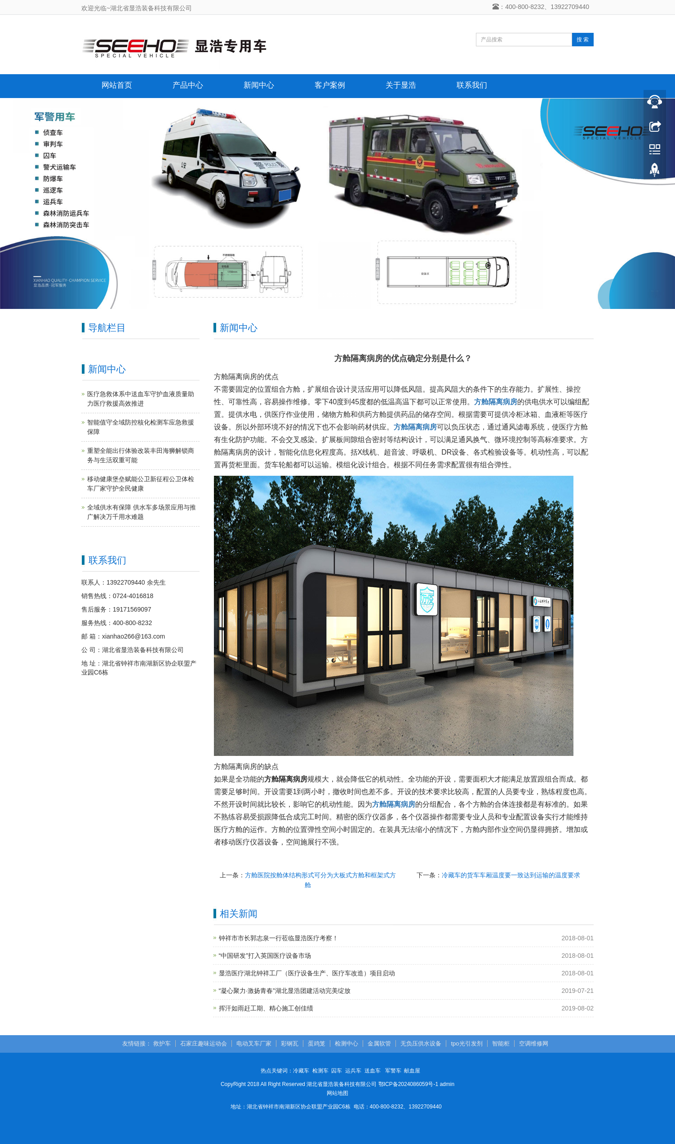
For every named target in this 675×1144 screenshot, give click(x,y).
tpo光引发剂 (466, 1043)
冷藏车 (301, 1071)
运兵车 (353, 1071)
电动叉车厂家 (253, 1043)
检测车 (320, 1071)
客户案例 (330, 85)
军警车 (393, 1071)
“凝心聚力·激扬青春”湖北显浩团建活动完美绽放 (285, 990)
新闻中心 (259, 85)
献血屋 (412, 1071)
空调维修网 (533, 1043)
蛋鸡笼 (316, 1043)
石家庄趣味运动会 (203, 1043)
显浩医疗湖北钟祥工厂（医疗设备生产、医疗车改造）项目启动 (307, 973)
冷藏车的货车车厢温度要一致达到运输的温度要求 (511, 875)
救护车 (162, 1043)
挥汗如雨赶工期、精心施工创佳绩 (266, 1008)
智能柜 (501, 1043)
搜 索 (583, 39)
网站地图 (337, 1093)
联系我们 (472, 85)
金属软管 (379, 1043)
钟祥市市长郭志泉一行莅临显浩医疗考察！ (278, 938)
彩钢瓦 (289, 1043)
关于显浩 (401, 85)
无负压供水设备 (420, 1043)
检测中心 (346, 1043)
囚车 (336, 1071)
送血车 (372, 1071)
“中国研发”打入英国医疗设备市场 (265, 955)
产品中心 (188, 85)
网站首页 (117, 85)
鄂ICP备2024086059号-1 (408, 1084)
